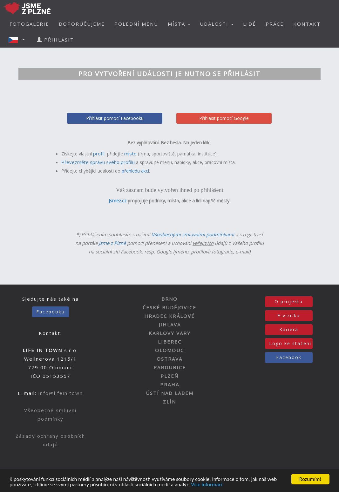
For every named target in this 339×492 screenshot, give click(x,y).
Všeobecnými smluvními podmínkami (193, 234)
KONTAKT (307, 24)
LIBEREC (169, 341)
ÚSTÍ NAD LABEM (169, 393)
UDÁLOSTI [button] (217, 24)
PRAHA (169, 384)
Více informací (206, 485)
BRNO (169, 299)
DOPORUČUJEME (82, 24)
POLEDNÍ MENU (136, 24)
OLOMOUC (169, 350)
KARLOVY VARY (170, 333)
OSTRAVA (169, 359)
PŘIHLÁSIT (55, 39)
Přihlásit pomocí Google (224, 118)
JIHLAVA (170, 324)
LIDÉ (249, 24)
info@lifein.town (60, 393)
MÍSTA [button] (179, 24)
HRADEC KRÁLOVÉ (169, 316)
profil (99, 153)
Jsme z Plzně (112, 243)
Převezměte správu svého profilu (98, 162)
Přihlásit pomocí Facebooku (115, 118)
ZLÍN (169, 401)
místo (130, 153)
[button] (18, 40)
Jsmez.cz (117, 201)
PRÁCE (275, 24)
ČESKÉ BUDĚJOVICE (169, 307)
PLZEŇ (169, 376)
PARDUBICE (169, 367)
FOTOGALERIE (29, 24)
